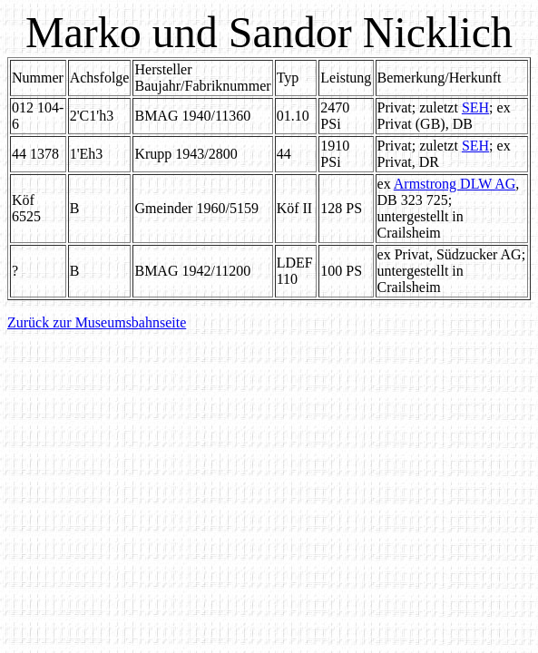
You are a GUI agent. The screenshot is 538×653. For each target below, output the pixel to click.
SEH (475, 107)
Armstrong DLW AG (455, 183)
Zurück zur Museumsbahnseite (96, 322)
